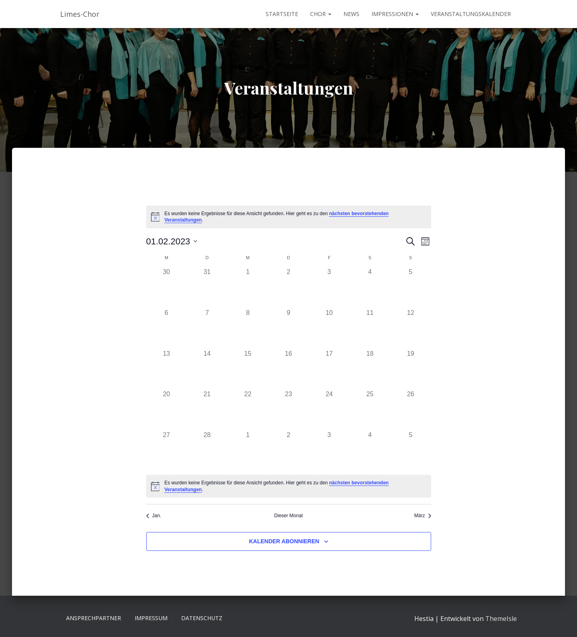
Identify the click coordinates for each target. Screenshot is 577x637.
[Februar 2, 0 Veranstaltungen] (288, 287)
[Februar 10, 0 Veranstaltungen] (329, 328)
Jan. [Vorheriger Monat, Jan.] (153, 515)
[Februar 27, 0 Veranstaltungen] (166, 450)
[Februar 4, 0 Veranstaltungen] (369, 287)
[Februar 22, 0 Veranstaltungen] (248, 409)
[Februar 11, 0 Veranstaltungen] (369, 328)
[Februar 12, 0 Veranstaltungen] (410, 328)
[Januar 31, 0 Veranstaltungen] (207, 287)
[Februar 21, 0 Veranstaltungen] (207, 409)
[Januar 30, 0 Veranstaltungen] (166, 287)
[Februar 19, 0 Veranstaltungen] (410, 369)
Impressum (151, 618)
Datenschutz (201, 618)
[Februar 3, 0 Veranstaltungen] (329, 287)
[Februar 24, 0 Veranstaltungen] (329, 409)
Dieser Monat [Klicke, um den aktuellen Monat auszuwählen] (288, 515)
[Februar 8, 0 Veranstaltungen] (248, 328)
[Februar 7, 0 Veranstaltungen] (207, 328)
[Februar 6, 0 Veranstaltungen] (166, 328)
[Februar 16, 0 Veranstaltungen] (288, 369)
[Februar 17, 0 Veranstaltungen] (329, 369)
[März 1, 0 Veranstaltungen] (248, 450)
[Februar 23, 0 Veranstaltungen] (288, 409)
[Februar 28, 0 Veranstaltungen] (207, 450)
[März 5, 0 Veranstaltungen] (410, 450)
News (351, 14)
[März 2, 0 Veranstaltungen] (288, 450)
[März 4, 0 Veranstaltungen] (369, 450)
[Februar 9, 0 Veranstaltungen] (288, 328)
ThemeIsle (501, 618)
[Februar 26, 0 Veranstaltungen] (410, 409)
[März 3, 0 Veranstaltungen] (329, 450)
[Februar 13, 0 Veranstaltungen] (166, 369)
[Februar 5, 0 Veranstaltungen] (410, 287)
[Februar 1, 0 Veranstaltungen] (248, 287)
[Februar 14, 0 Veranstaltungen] (207, 369)
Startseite (282, 14)
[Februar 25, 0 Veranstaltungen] (369, 409)
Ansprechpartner (93, 618)
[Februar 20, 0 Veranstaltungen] (166, 409)
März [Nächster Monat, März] (422, 515)
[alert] (288, 217)
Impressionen (395, 14)
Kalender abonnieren (284, 541)
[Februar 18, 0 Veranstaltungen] (369, 369)
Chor (320, 14)
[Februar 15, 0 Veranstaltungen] (248, 369)
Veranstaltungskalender (471, 14)
